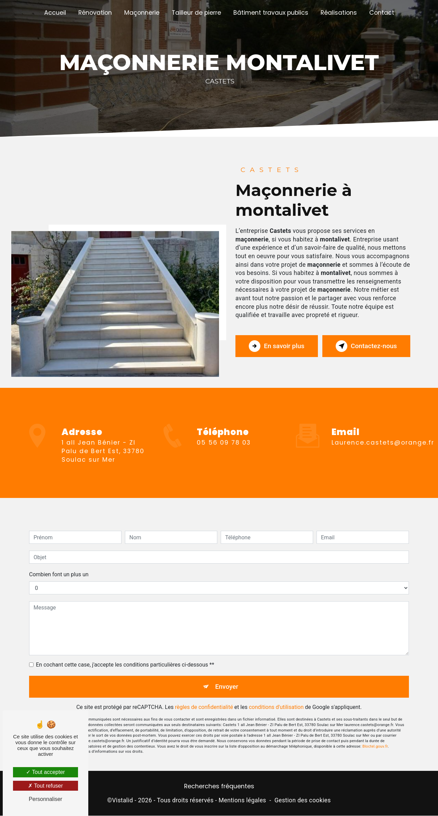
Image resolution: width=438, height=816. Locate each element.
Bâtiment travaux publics (270, 13)
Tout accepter (45, 772)
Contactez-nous (366, 346)
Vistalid (122, 800)
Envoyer (227, 677)
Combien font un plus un (59, 564)
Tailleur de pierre (196, 13)
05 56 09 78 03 (224, 452)
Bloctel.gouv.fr (375, 736)
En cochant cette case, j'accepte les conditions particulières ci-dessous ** (125, 655)
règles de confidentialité (204, 697)
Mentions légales (242, 800)
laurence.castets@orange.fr (383, 433)
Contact (381, 13)
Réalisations (339, 13)
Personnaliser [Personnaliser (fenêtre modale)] (45, 799)
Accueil (55, 13)
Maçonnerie (141, 13)
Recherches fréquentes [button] (219, 786)
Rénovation (95, 13)
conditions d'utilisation (276, 697)
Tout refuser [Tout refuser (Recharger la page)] (45, 786)
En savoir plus (277, 346)
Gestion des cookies (302, 800)
